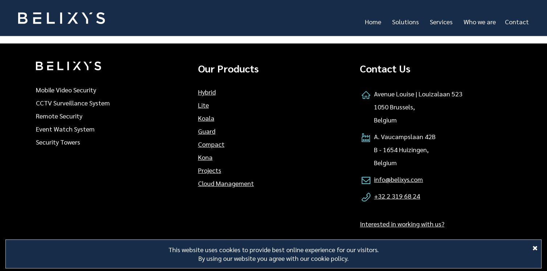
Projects (209, 170)
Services (441, 21)
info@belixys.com (398, 179)
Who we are (480, 21)
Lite (203, 105)
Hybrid (207, 92)
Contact (517, 21)
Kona (205, 157)
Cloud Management (226, 183)
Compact (211, 144)
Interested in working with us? (402, 224)
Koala (206, 118)
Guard (206, 131)
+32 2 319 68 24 (397, 196)
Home (373, 21)
